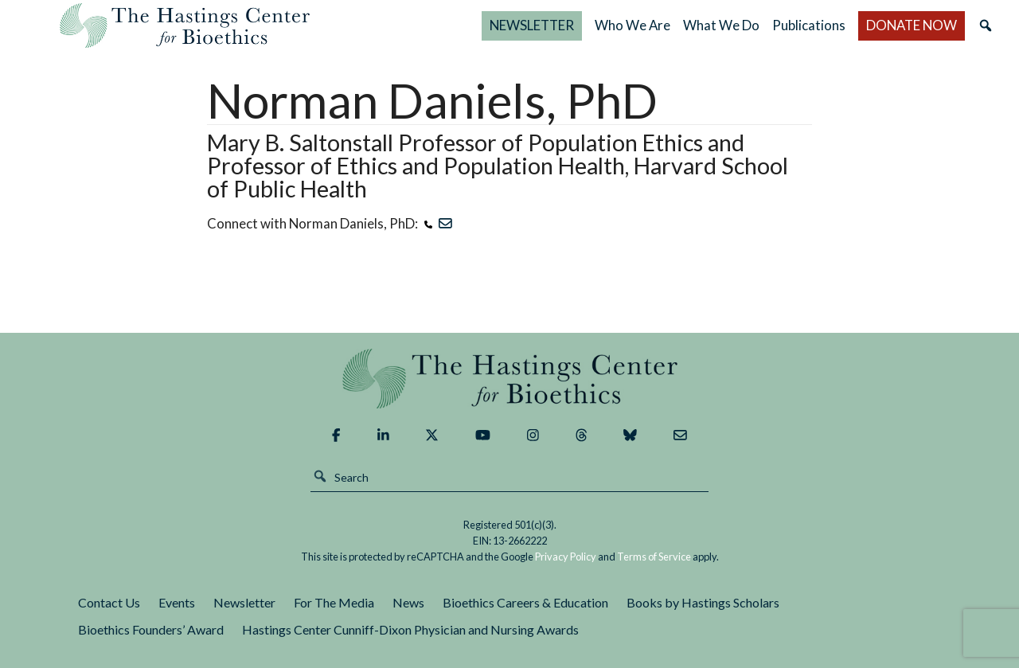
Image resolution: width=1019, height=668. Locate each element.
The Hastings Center (509, 378)
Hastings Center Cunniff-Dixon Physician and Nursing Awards (410, 629)
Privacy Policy (565, 556)
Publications (808, 25)
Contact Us (109, 602)
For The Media (334, 602)
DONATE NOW (911, 25)
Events (176, 602)
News (408, 602)
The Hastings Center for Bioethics (184, 25)
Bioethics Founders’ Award (151, 629)
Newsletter (244, 602)
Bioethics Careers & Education (525, 602)
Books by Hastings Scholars (703, 602)
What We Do (721, 25)
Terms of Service (654, 556)
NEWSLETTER (532, 25)
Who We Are (632, 25)
